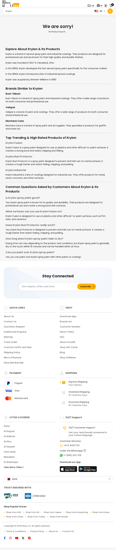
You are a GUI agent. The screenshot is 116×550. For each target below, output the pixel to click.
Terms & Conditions (16, 531)
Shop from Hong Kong (77, 512)
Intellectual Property (15, 331)
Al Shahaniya (11, 462)
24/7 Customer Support (82, 427)
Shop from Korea (100, 512)
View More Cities (13, 467)
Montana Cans (15, 121)
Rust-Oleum (13, 93)
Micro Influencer (13, 357)
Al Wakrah (9, 436)
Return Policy (67, 331)
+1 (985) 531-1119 (72, 455)
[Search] (110, 11)
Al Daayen (9, 446)
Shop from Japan (52, 512)
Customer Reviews (70, 326)
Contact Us (10, 321)
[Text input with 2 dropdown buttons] (47, 11)
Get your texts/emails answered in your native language (88, 434)
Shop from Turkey (36, 516)
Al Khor (8, 441)
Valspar (10, 107)
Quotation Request (14, 326)
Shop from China (14, 516)
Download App (68, 316)
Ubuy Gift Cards (69, 347)
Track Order (10, 342)
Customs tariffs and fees (18, 347)
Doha (7, 426)
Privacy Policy (37, 531)
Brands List (66, 321)
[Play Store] (88, 470)
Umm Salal (10, 451)
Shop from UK (32, 512)
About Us (9, 316)
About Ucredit (67, 342)
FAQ (62, 336)
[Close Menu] (3, 6)
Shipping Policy (12, 352)
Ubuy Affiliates (68, 357)
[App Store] (69, 470)
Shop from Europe (59, 516)
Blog (62, 352)
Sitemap (8, 336)
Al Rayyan (9, 431)
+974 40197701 (71, 445)
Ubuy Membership (14, 362)
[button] (91, 6)
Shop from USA (13, 512)
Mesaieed (9, 456)
